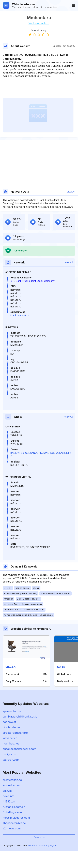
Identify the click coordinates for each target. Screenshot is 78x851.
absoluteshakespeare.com (19, 749)
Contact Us (39, 837)
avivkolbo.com (12, 785)
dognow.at (9, 722)
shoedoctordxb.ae (14, 823)
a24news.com (12, 828)
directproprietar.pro (15, 732)
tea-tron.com (11, 759)
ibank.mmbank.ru (19, 315)
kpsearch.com (12, 711)
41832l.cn (9, 801)
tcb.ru (61, 667)
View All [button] (71, 191)
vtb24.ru (11, 667)
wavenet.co (10, 738)
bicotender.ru (11, 727)
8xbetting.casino (13, 812)
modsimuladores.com (16, 817)
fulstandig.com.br (14, 807)
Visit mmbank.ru (38, 23)
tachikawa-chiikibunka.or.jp (20, 716)
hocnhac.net (11, 743)
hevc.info (8, 796)
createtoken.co (12, 780)
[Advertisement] (39, 88)
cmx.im (7, 790)
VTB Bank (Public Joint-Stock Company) (33, 280)
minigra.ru (9, 754)
